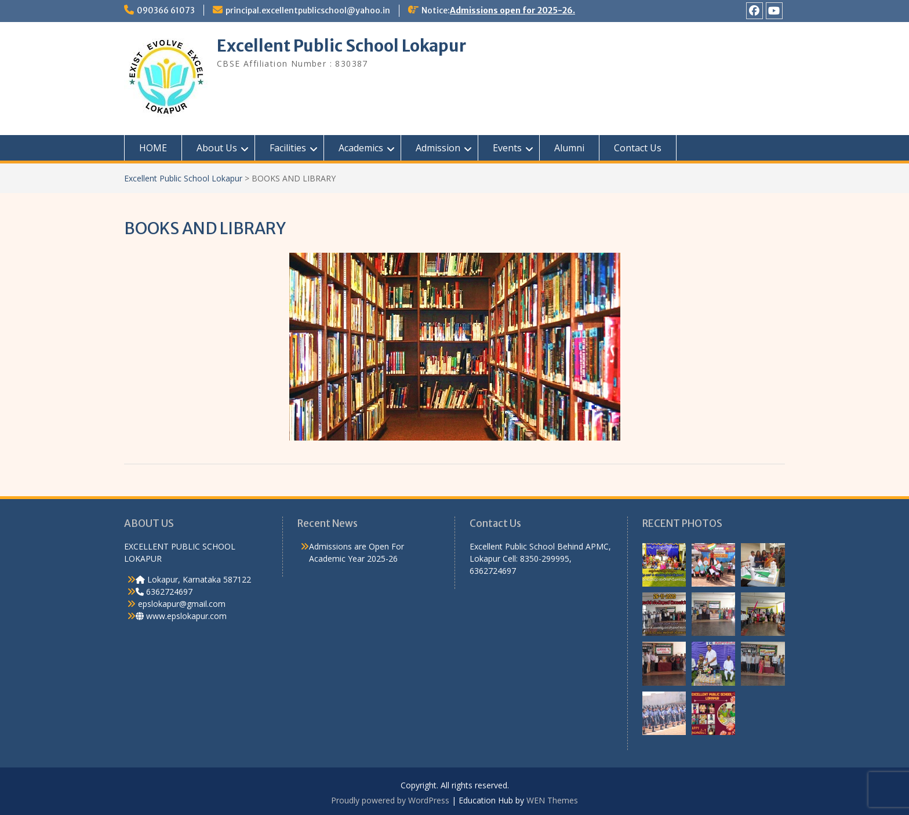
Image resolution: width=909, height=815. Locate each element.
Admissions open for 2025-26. (512, 10)
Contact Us (637, 147)
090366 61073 (166, 10)
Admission (438, 147)
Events (507, 147)
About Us (217, 147)
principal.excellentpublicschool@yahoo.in (308, 10)
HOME (153, 147)
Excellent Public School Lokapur (341, 45)
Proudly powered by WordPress (390, 800)
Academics (361, 147)
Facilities (288, 147)
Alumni (569, 147)
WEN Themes (552, 800)
